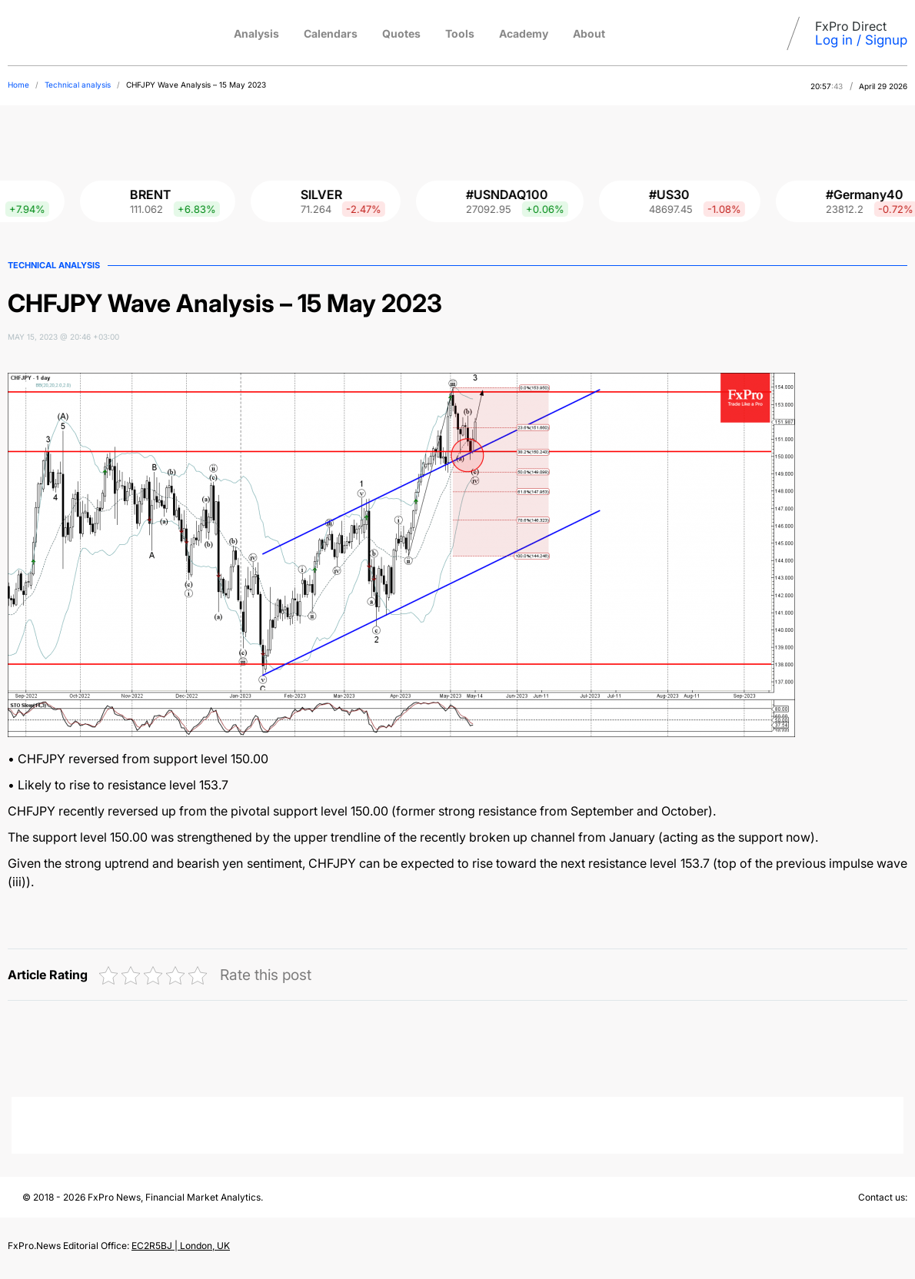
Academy (523, 33)
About (589, 33)
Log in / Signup (861, 40)
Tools (459, 33)
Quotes (401, 33)
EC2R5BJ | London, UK (180, 1245)
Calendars (331, 33)
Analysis (256, 33)
